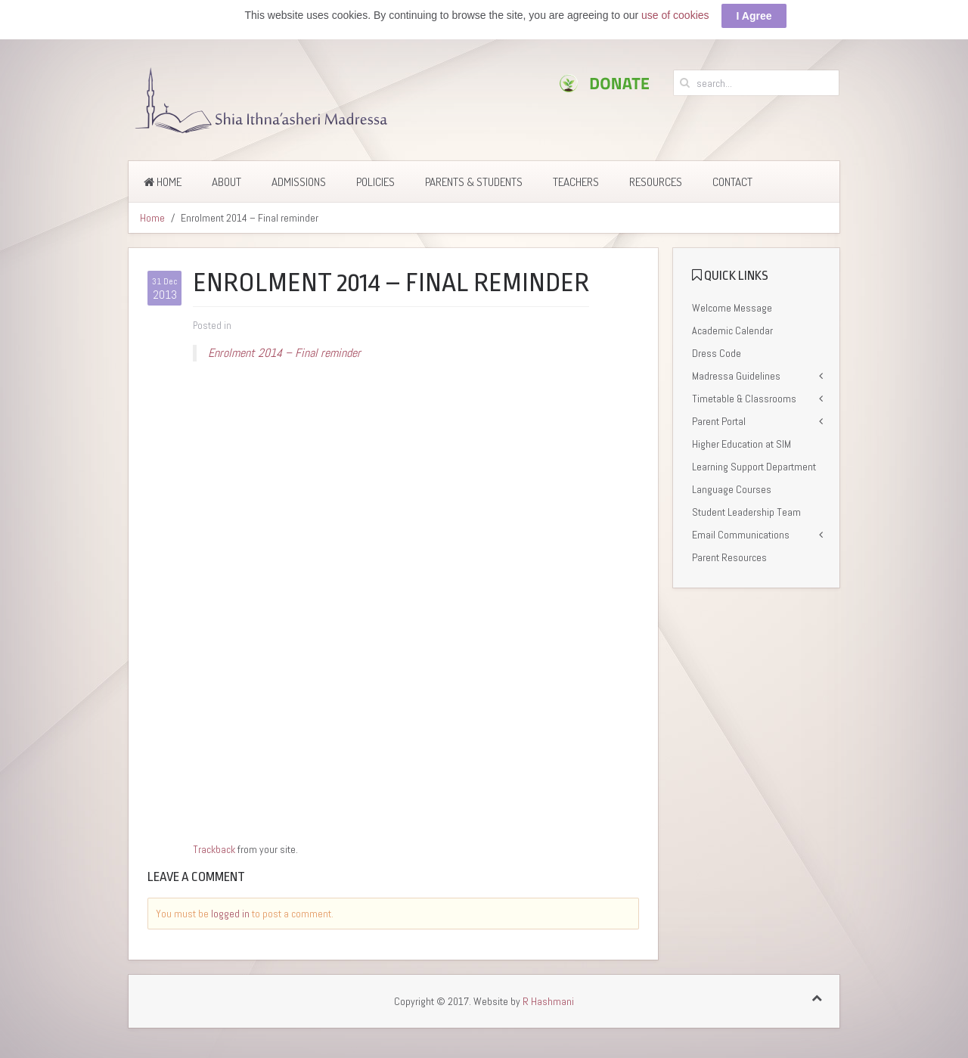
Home (163, 182)
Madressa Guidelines (736, 376)
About (226, 182)
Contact (732, 182)
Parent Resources (729, 557)
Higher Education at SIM (741, 444)
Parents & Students (474, 182)
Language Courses (731, 489)
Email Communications (741, 534)
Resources (655, 182)
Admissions (298, 182)
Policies (375, 182)
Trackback (214, 849)
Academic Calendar (732, 330)
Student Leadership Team (746, 512)
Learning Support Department (754, 466)
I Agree (754, 16)
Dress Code (716, 353)
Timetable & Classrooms (744, 398)
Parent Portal (719, 421)
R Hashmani (548, 1001)
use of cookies (675, 15)
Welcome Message (732, 308)
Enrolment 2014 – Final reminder (284, 353)
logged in (230, 913)
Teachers (576, 182)
